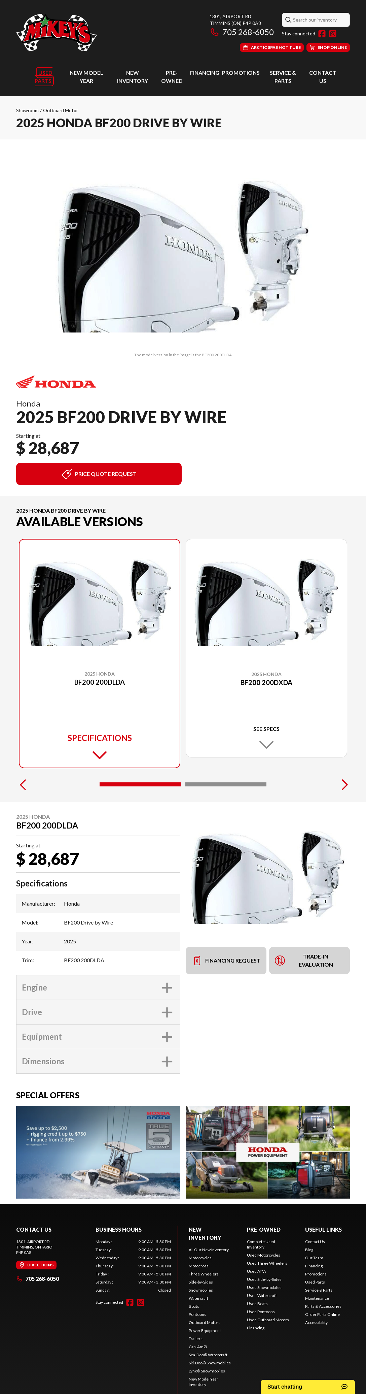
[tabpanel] (133, 1266)
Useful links (323, 1229)
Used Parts (43, 76)
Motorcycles (200, 1257)
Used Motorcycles (263, 1255)
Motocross (199, 1265)
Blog (309, 1249)
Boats (194, 1306)
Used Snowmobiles (264, 1287)
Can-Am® (198, 1346)
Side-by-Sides (201, 1282)
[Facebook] (322, 34)
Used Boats (257, 1303)
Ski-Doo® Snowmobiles (210, 1362)
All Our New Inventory (209, 1249)
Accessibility (316, 1322)
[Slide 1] (140, 784)
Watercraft (198, 1298)
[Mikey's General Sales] (56, 32)
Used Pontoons (261, 1311)
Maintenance (317, 1298)
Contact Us (315, 1241)
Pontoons (197, 1314)
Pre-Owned (264, 1229)
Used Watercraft (262, 1295)
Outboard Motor (60, 110)
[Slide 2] (225, 784)
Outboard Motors (204, 1322)
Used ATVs (256, 1271)
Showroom (27, 110)
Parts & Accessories (323, 1306)
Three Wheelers (204, 1273)
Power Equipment (205, 1330)
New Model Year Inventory (203, 1381)
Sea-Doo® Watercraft (208, 1354)
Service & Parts (318, 1290)
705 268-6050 (242, 32)
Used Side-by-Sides (264, 1279)
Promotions (241, 72)
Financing (204, 72)
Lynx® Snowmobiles (207, 1370)
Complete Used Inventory (261, 1244)
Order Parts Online (322, 1314)
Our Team (314, 1257)
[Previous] (23, 784)
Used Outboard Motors (268, 1319)
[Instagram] (333, 34)
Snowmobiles (201, 1290)
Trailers (196, 1338)
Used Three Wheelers (267, 1263)
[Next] (343, 784)
